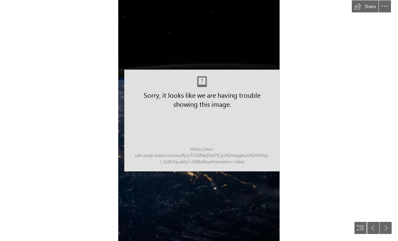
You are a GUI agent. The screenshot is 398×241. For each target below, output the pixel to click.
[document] (199, 120)
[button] (365, 6)
